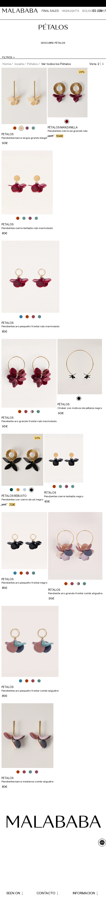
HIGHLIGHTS (70, 11)
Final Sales (50, 11)
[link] (21, 10)
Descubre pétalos (53, 42)
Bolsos (88, 11)
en (100, 11)
